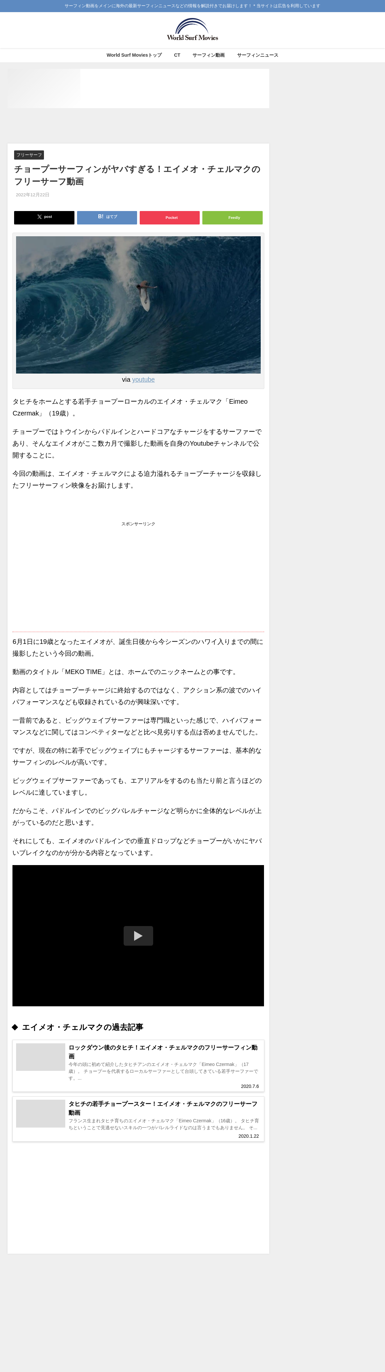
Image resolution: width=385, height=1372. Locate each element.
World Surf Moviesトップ (134, 55)
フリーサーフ (29, 154)
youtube (143, 379)
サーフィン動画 (208, 55)
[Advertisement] (138, 126)
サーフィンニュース (257, 55)
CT (177, 55)
